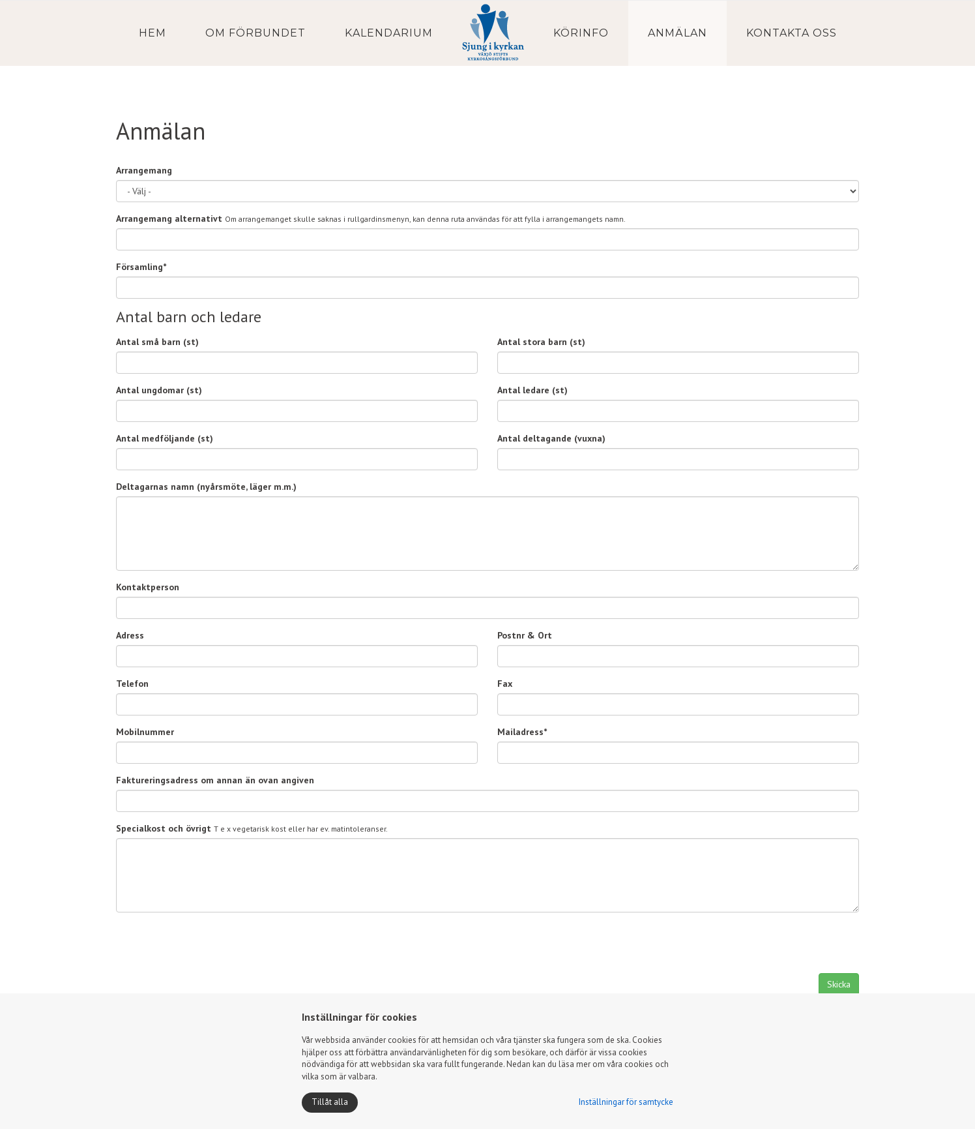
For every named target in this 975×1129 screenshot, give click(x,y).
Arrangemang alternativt (169, 218)
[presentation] (215, 947)
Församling (141, 267)
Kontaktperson (147, 587)
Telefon (132, 683)
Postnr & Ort (524, 635)
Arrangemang (144, 170)
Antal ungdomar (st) (159, 390)
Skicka (839, 984)
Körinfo (581, 33)
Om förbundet (255, 33)
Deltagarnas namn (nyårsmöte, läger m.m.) (206, 486)
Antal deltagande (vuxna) (551, 438)
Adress (130, 635)
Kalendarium (389, 33)
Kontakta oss (791, 33)
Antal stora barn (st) (541, 342)
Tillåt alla (330, 1101)
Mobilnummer (145, 732)
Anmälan (677, 33)
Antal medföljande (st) (164, 438)
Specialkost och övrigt (163, 828)
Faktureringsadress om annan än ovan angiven (215, 780)
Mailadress (522, 732)
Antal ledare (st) (532, 390)
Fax (504, 683)
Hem (152, 33)
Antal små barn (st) (157, 342)
